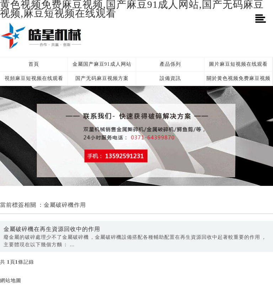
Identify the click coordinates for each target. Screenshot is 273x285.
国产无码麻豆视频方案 (102, 78)
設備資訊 (170, 78)
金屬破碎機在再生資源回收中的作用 (52, 229)
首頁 (33, 64)
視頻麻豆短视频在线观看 (34, 78)
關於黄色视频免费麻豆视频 (239, 78)
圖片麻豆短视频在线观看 (238, 64)
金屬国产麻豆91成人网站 (102, 64)
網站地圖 (10, 280)
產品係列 (170, 64)
